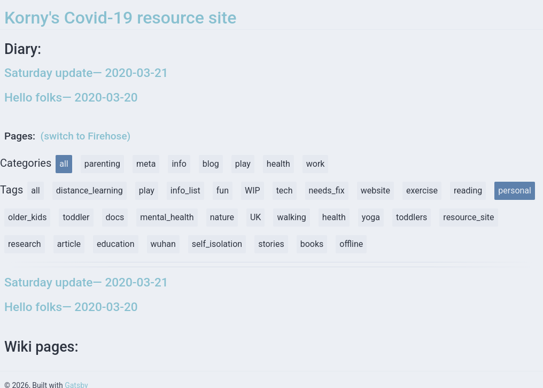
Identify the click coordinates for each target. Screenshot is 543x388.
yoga (371, 217)
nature (222, 217)
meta (146, 164)
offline (351, 244)
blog (211, 164)
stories (271, 244)
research (24, 244)
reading (468, 190)
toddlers (411, 217)
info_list (185, 190)
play (243, 164)
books (312, 244)
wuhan (163, 244)
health (278, 164)
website (375, 190)
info (179, 164)
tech (284, 190)
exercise (422, 190)
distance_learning (89, 190)
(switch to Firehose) (86, 136)
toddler (76, 217)
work (315, 164)
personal (514, 190)
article (69, 244)
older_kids (27, 217)
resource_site (468, 217)
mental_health (166, 217)
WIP (252, 190)
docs (115, 217)
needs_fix (327, 190)
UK (255, 217)
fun (222, 190)
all (63, 164)
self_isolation (217, 244)
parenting (102, 164)
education (116, 244)
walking (291, 217)
